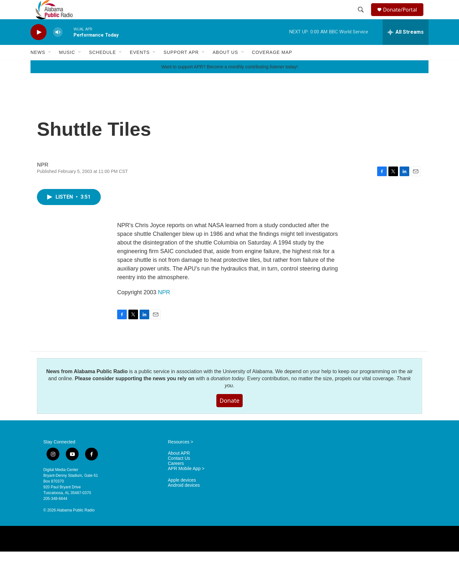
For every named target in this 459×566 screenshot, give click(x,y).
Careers (176, 478)
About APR (179, 467)
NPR (164, 307)
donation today (227, 393)
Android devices (184, 499)
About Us (225, 66)
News (37, 66)
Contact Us (179, 472)
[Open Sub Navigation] (50, 66)
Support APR (181, 66)
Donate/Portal (403, 16)
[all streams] (406, 46)
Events (140, 66)
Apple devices (182, 494)
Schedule (102, 66)
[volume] (57, 46)
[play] (38, 46)
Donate (229, 415)
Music (67, 66)
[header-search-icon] (362, 17)
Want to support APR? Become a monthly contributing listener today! (229, 81)
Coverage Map (272, 66)
